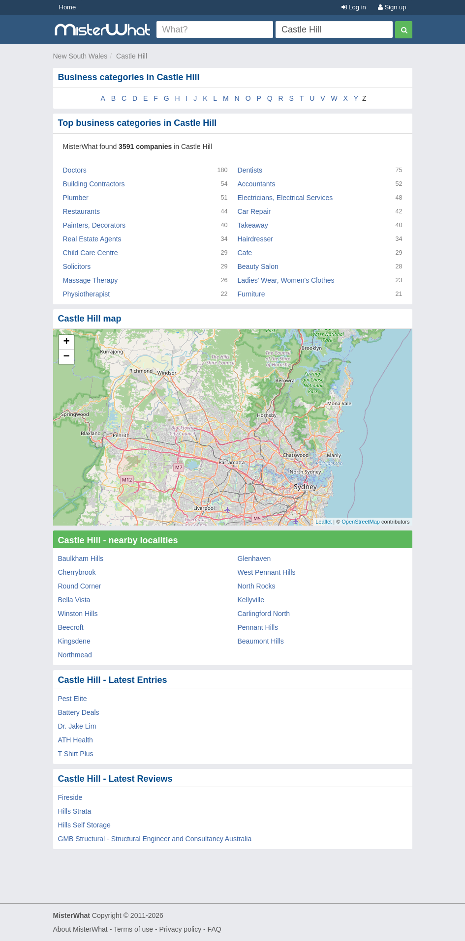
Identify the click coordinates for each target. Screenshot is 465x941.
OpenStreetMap (360, 522)
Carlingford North (264, 614)
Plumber (76, 198)
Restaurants (81, 211)
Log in (353, 7)
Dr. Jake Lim (77, 726)
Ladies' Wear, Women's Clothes (286, 280)
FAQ (214, 929)
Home (67, 7)
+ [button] (66, 342)
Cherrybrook (77, 572)
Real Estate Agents (92, 239)
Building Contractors (94, 184)
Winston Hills (78, 614)
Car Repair (254, 211)
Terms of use (133, 929)
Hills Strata (75, 811)
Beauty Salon (258, 266)
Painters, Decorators (94, 225)
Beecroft (71, 627)
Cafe (245, 253)
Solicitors (77, 266)
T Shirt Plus (75, 754)
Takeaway (253, 225)
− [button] (66, 357)
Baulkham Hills (81, 558)
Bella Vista (74, 600)
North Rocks (257, 586)
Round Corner (79, 586)
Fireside (70, 797)
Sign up (392, 7)
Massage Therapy (90, 280)
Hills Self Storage (84, 825)
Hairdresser (255, 239)
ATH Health (75, 740)
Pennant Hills (258, 627)
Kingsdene (74, 641)
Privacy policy (180, 929)
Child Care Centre (90, 253)
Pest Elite (72, 699)
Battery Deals (78, 712)
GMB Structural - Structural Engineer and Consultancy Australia (155, 839)
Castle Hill (131, 56)
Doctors (75, 170)
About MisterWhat (80, 929)
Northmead (75, 655)
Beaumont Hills (261, 641)
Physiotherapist (86, 294)
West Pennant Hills (267, 572)
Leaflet (323, 522)
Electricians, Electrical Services (285, 198)
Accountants (257, 184)
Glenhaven (254, 558)
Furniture (251, 294)
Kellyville (251, 600)
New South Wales (80, 56)
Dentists (250, 170)
